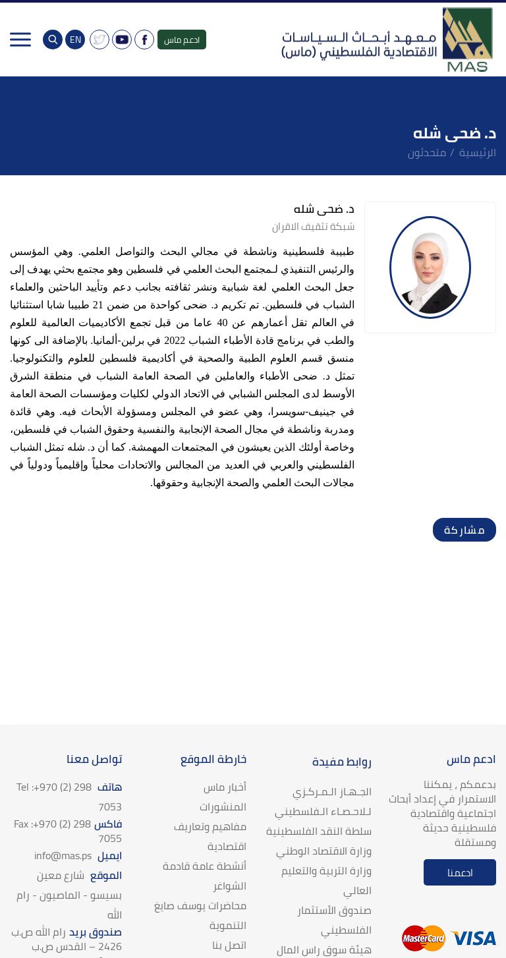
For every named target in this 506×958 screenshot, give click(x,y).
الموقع (69, 894)
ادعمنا (460, 872)
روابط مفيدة (342, 761)
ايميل (78, 855)
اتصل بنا (229, 945)
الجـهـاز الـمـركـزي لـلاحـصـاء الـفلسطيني (323, 801)
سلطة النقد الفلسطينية (319, 831)
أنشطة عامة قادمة (204, 866)
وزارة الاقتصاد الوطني (324, 850)
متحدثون (427, 152)
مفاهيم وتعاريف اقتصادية (210, 836)
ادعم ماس (182, 39)
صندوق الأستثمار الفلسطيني (334, 920)
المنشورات (223, 806)
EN (75, 39)
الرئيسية (477, 152)
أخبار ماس (225, 787)
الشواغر (229, 885)
